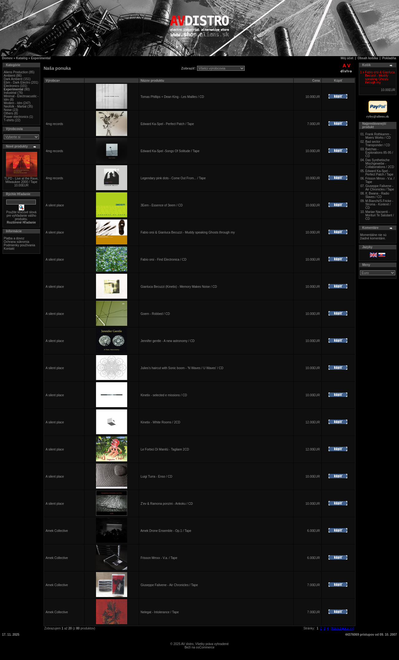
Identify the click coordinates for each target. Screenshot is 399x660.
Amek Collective (57, 530)
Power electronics (16, 116)
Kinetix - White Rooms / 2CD (160, 422)
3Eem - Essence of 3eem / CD (162, 205)
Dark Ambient (13, 79)
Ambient (9, 75)
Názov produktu (152, 80)
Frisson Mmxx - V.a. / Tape (159, 558)
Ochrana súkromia (16, 241)
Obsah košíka (368, 58)
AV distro (187, 644)
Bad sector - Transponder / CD (377, 143)
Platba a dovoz (14, 238)
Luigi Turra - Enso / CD (156, 476)
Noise (8, 110)
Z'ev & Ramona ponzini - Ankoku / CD (167, 503)
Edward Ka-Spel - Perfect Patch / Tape (167, 124)
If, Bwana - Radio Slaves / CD (377, 195)
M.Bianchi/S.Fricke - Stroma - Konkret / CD (379, 204)
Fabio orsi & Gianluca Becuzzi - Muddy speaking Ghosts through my (188, 232)
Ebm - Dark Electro (17, 82)
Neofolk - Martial (15, 106)
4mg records (54, 124)
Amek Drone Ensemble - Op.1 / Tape (165, 530)
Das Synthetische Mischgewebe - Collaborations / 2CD (379, 163)
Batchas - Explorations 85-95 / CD (379, 152)
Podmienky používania (19, 245)
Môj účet (347, 58)
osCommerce (205, 647)
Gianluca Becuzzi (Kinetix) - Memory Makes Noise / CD (179, 286)
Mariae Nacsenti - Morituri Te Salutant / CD (379, 215)
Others (8, 113)
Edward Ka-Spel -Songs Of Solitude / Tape (170, 151)
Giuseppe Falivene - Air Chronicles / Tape (169, 585)
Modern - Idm (13, 103)
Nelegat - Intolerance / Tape (160, 612)
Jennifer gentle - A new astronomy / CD (168, 341)
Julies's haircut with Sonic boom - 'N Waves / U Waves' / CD (182, 368)
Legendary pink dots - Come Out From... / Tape (173, 178)
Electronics (11, 86)
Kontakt (9, 248)
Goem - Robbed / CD (155, 314)
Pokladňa (389, 58)
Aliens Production (16, 72)
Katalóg (22, 58)
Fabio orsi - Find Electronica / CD (163, 259)
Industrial (10, 92)
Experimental (40, 58)
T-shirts (9, 120)
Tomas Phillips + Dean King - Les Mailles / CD (172, 97)
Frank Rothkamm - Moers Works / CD (378, 135)
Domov (7, 58)
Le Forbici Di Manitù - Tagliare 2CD (165, 449)
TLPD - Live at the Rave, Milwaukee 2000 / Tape (21, 180)
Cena (316, 80)
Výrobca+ (53, 80)
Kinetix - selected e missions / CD (164, 395)
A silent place (55, 205)
